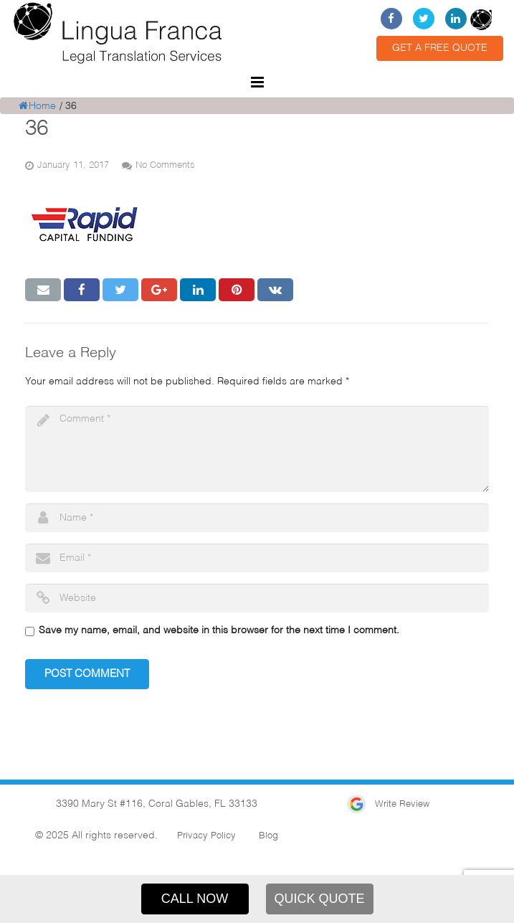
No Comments (165, 165)
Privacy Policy (206, 836)
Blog (268, 836)
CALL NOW (194, 898)
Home (37, 106)
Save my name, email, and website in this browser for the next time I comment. (219, 630)
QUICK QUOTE (319, 898)
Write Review (388, 804)
